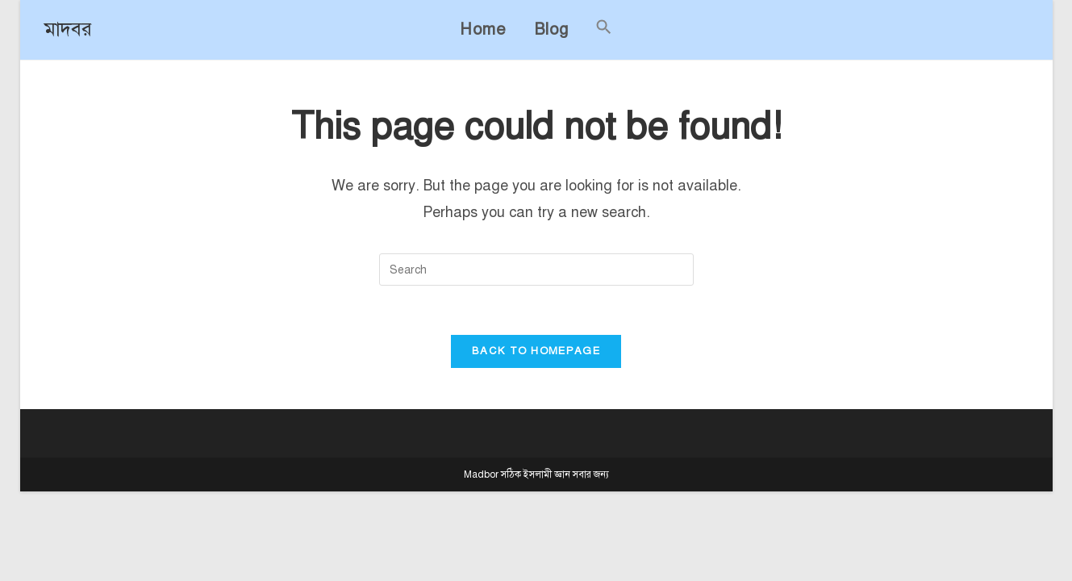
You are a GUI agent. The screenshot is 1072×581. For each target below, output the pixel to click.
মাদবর (68, 29)
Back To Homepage (536, 351)
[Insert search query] (536, 269)
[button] (604, 30)
